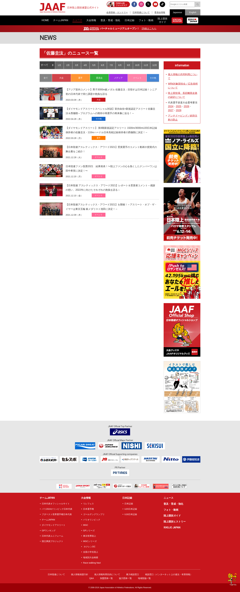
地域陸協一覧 (144, 578)
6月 (102, 65)
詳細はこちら (149, 28)
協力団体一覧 (125, 578)
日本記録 (127, 497)
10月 (137, 65)
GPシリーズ (89, 530)
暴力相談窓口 (132, 574)
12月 (154, 65)
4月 (85, 65)
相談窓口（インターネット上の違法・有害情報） (168, 574)
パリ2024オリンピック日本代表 (57, 509)
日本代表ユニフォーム (52, 536)
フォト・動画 (171, 509)
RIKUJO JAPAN (172, 527)
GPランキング (49, 530)
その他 (153, 78)
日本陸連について (141, 12)
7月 (111, 65)
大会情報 (86, 497)
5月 (94, 65)
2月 (68, 65)
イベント (137, 78)
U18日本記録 (130, 514)
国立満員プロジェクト (52, 541)
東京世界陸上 (89, 536)
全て (46, 78)
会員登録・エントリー (117, 12)
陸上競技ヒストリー (175, 521)
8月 (120, 65)
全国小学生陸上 (90, 552)
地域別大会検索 (90, 557)
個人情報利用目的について (107, 574)
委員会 (99, 78)
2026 (186, 106)
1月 (59, 65)
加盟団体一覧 (106, 578)
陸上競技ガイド (172, 515)
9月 (128, 65)
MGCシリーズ (90, 541)
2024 (170, 106)
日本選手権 (88, 509)
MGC (85, 525)
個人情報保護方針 (79, 574)
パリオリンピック (91, 519)
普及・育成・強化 (173, 503)
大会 (61, 78)
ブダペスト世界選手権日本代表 (57, 514)
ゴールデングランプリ (94, 514)
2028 (178, 110)
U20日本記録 (130, 509)
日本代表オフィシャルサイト (56, 503)
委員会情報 (159, 12)
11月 (146, 65)
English (192, 12)
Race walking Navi (92, 563)
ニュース (168, 497)
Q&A (91, 578)
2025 (178, 106)
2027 (170, 110)
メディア (118, 78)
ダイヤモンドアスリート (53, 525)
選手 (80, 78)
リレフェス (88, 503)
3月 (76, 65)
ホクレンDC (89, 546)
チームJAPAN (47, 497)
